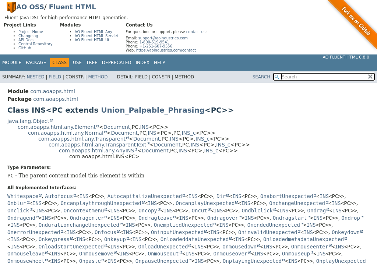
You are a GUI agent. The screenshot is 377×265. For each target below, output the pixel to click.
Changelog (28, 36)
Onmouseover (231, 254)
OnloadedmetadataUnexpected (303, 239)
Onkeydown (346, 232)
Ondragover (222, 218)
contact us (195, 32)
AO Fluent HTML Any (93, 32)
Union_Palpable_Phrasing (153, 110)
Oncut (199, 210)
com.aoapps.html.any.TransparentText (97, 145)
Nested (35, 77)
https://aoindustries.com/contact (166, 50)
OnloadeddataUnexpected (195, 239)
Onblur (16, 203)
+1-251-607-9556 (156, 46)
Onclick (18, 210)
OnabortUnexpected (286, 196)
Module (11, 62)
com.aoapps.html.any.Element (57, 127)
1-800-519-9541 (154, 42)
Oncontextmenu (84, 210)
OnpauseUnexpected (161, 261)
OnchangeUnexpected (297, 203)
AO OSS (30, 7)
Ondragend (21, 218)
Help (159, 62)
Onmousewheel (26, 261)
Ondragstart (290, 218)
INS (144, 127)
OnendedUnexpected (273, 225)
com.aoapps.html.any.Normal (65, 133)
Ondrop (350, 218)
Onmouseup (296, 254)
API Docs (26, 40)
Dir (221, 196)
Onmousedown (239, 247)
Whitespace (22, 196)
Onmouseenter (309, 247)
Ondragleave (155, 218)
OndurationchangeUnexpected (79, 225)
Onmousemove (96, 254)
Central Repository (35, 44)
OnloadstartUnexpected (71, 247)
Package (36, 62)
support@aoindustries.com (163, 38)
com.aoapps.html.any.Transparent (82, 139)
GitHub (24, 48)
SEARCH (262, 77)
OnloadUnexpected (163, 247)
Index (143, 62)
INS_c (188, 133)
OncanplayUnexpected (205, 203)
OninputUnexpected (177, 232)
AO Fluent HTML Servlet (97, 36)
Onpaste (90, 261)
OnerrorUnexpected (33, 232)
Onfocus (105, 232)
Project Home (30, 32)
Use (77, 62)
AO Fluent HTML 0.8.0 (346, 57)
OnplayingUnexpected (252, 261)
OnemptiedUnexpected (183, 225)
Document (116, 127)
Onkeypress (54, 239)
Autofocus (59, 196)
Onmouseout (163, 254)
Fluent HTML (72, 7)
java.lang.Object (28, 121)
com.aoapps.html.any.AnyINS (96, 150)
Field (55, 77)
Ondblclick (257, 210)
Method (98, 77)
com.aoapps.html (52, 91)
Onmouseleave (26, 254)
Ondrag (316, 210)
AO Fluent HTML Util (93, 40)
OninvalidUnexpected (267, 232)
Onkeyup (115, 239)
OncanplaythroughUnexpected (100, 203)
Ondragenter (87, 218)
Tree (92, 62)
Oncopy (147, 210)
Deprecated (116, 62)
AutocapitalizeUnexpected (145, 196)
